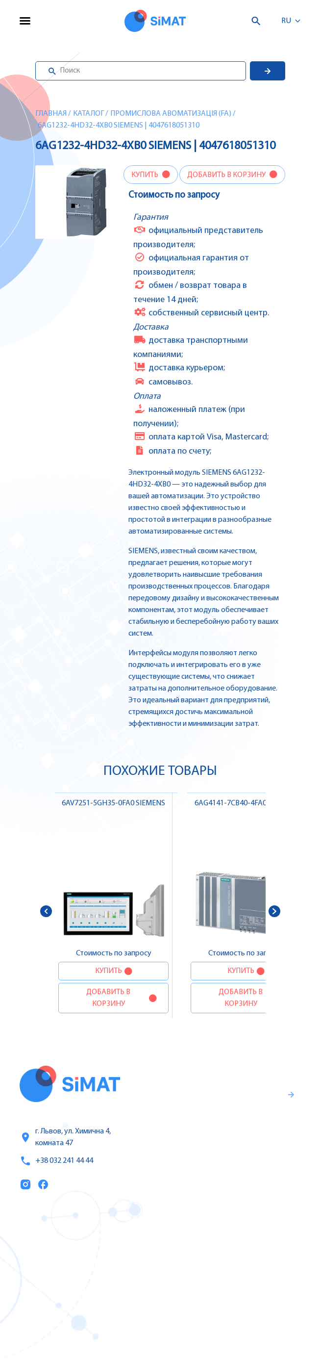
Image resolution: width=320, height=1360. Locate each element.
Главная (51, 114)
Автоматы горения (201, 1310)
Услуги (33, 1249)
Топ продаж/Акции (57, 1311)
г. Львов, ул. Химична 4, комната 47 (65, 1137)
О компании (44, 1270)
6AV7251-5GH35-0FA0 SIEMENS (113, 803)
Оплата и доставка (56, 1290)
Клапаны (182, 1331)
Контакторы (188, 1290)
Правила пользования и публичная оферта (212, 1165)
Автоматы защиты (201, 1269)
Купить (145, 175)
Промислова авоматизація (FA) (170, 114)
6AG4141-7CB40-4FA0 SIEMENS (246, 803)
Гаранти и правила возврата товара (219, 1132)
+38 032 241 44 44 (56, 1161)
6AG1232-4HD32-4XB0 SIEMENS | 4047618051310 (118, 125)
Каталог (88, 114)
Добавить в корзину (227, 175)
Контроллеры (191, 1228)
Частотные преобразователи (220, 1249)
